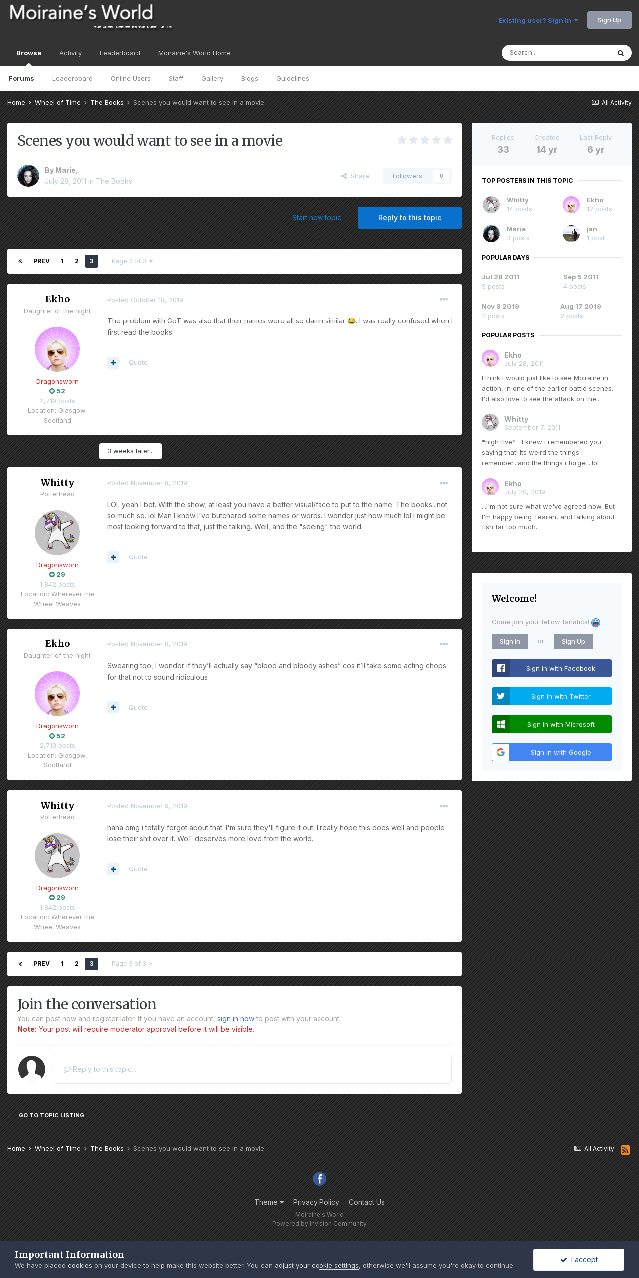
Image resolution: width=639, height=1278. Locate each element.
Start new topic (316, 217)
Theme (269, 1202)
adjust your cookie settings (317, 1265)
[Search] (556, 53)
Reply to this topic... (100, 1069)
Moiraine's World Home (194, 53)
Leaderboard (72, 78)
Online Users (131, 78)
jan (592, 229)
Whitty (57, 482)
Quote (138, 362)
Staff (176, 78)
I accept (579, 1259)
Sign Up (609, 20)
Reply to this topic (409, 217)
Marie (65, 170)
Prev (41, 261)
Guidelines (292, 78)
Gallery (212, 78)
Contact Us (367, 1202)
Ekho (57, 299)
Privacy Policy (316, 1202)
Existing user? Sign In (538, 20)
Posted (145, 300)
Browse (28, 57)
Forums (21, 78)
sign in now (235, 1018)
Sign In (510, 641)
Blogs (249, 78)
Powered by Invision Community (319, 1223)
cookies (80, 1265)
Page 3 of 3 (132, 261)
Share (355, 176)
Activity (70, 53)
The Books (114, 181)
